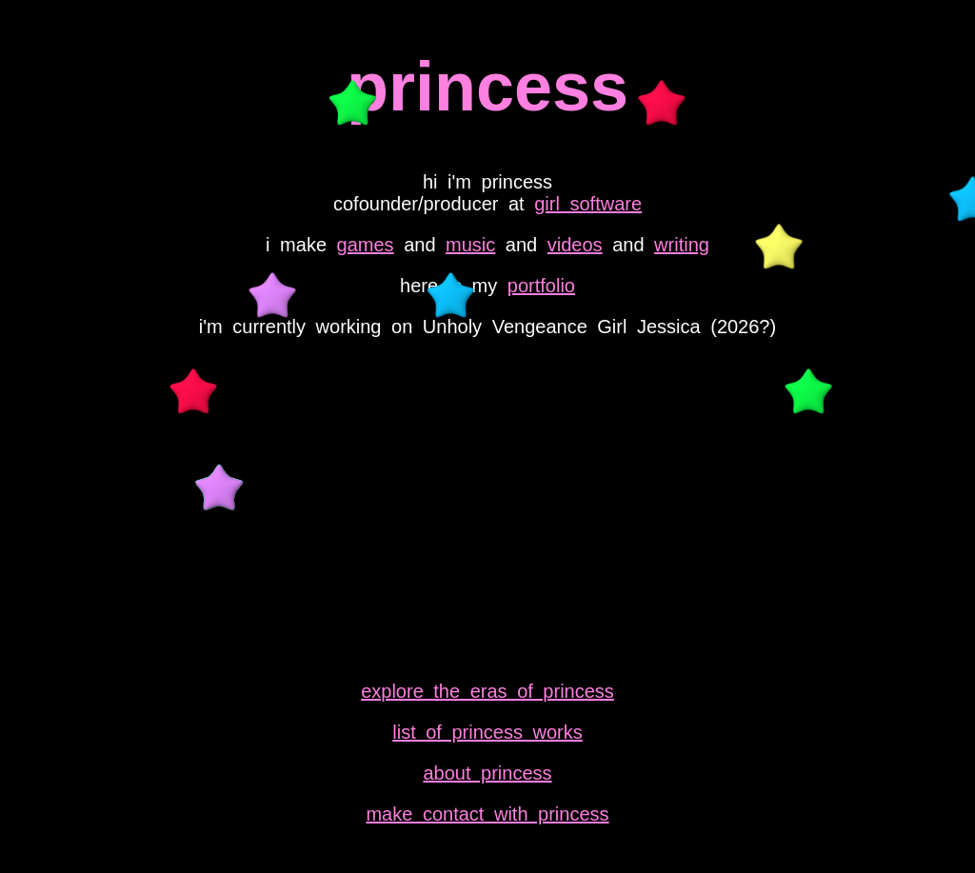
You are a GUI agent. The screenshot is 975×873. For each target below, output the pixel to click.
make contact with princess (487, 814)
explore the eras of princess (487, 691)
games (365, 244)
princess (487, 87)
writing (681, 244)
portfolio (541, 285)
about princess (487, 773)
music (470, 244)
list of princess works (487, 732)
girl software (588, 203)
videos (575, 244)
